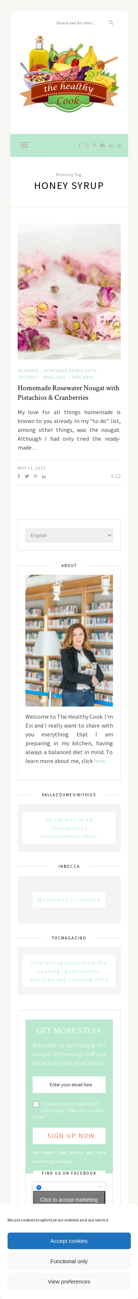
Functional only (69, 1261)
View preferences (69, 1281)
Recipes (27, 377)
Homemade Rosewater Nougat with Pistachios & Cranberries (68, 392)
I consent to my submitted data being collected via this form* (68, 1110)
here (99, 760)
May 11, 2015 (32, 468)
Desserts (28, 370)
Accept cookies (69, 1241)
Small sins (54, 377)
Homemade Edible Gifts (70, 370)
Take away (83, 377)
